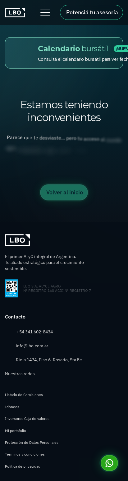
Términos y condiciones (25, 454)
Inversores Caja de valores (27, 418)
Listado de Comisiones (24, 394)
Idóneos (12, 406)
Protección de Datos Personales (31, 442)
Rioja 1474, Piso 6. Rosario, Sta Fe (49, 360)
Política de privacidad (22, 466)
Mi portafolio (15, 430)
